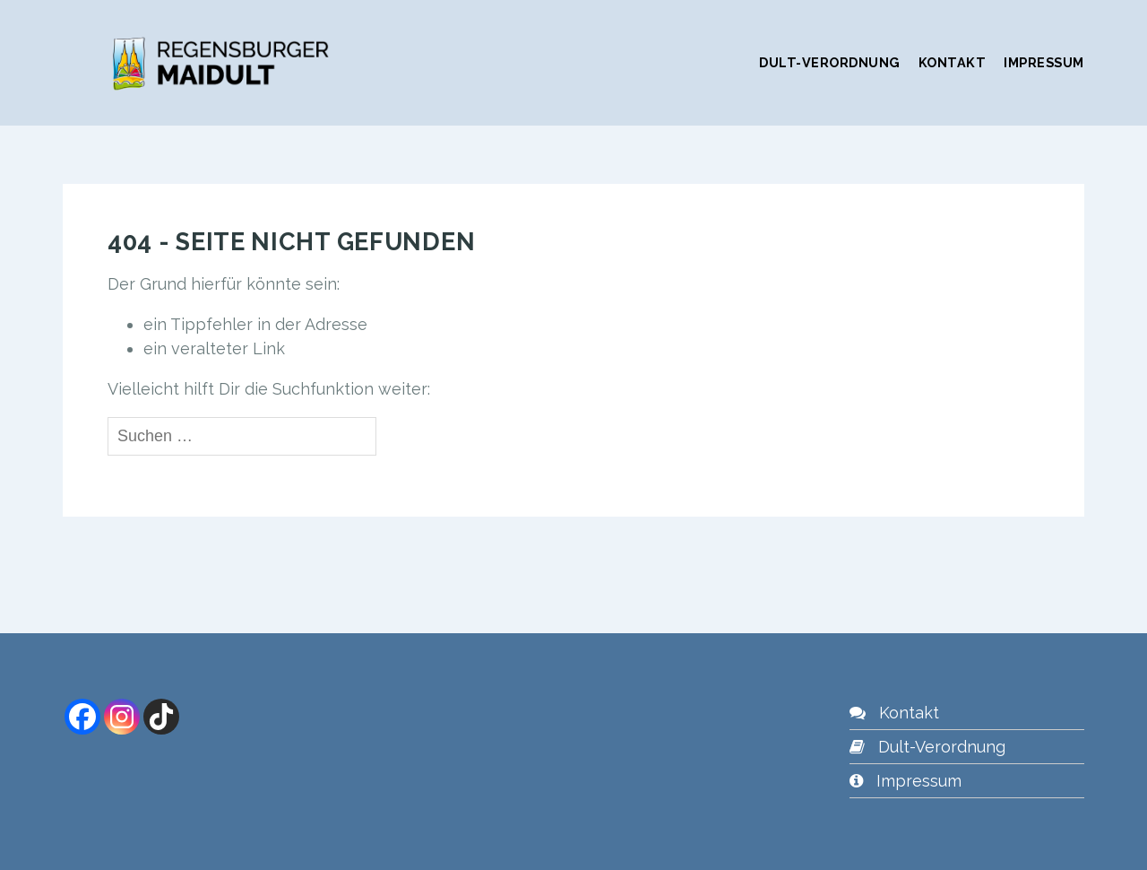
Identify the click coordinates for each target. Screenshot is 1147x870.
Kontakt (952, 62)
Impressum (1044, 62)
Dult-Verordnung (830, 62)
